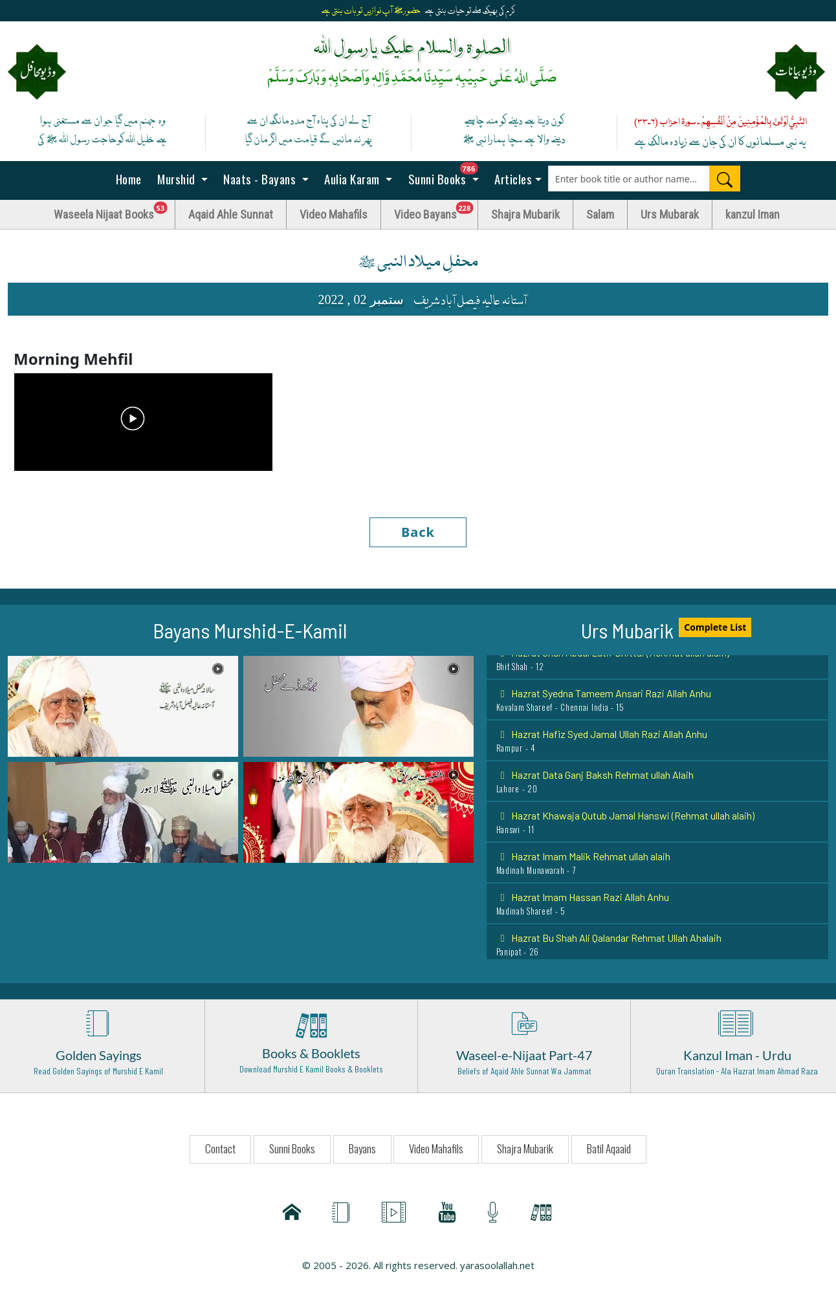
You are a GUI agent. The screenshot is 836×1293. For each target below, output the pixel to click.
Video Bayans (436, 211)
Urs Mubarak (670, 214)
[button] (123, 705)
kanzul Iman (752, 214)
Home (127, 178)
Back (418, 532)
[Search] (724, 178)
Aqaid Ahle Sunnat (230, 214)
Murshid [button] (177, 178)
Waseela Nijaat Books (114, 211)
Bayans (362, 1148)
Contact (220, 1148)
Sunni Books (446, 175)
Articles (512, 178)
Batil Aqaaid (609, 1148)
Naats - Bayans (260, 178)
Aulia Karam (352, 178)
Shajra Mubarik (525, 214)
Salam (600, 214)
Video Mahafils (334, 214)
